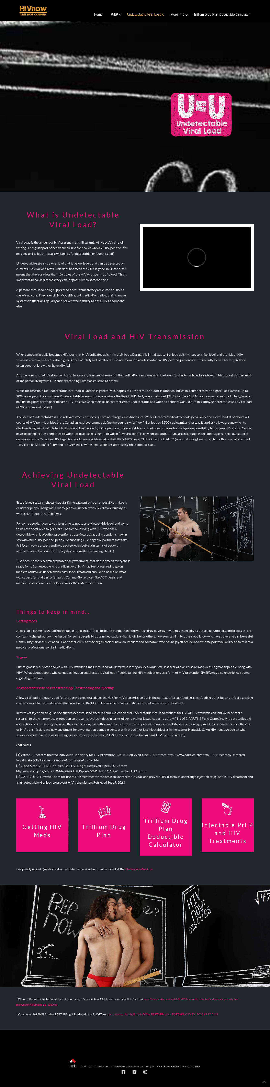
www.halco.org (186, 439)
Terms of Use (191, 1067)
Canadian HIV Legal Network (60, 439)
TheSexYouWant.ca (138, 869)
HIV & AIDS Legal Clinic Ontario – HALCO (144, 439)
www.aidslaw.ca (93, 439)
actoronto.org (138, 1067)
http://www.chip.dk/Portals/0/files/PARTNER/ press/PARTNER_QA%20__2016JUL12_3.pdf (163, 1014)
